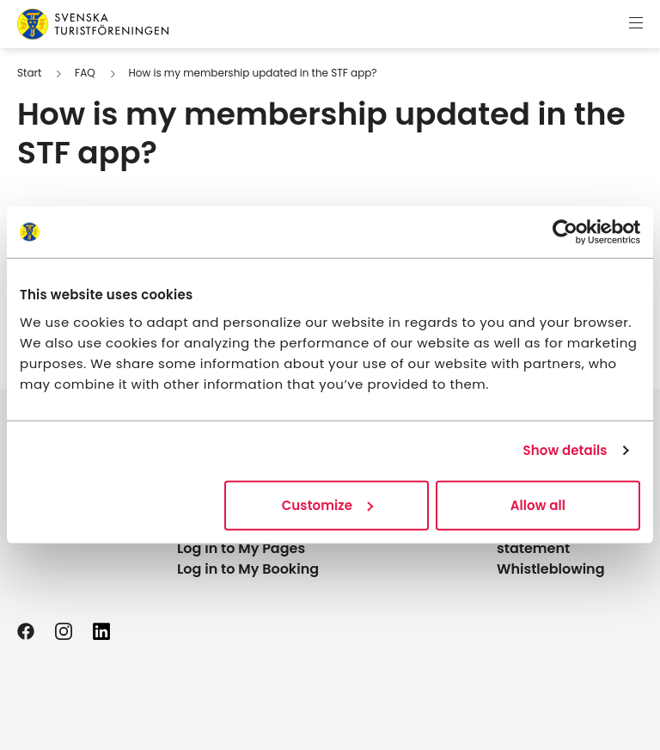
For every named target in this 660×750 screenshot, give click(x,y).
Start (29, 72)
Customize (327, 504)
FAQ (85, 72)
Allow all (537, 504)
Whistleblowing (551, 569)
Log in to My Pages (241, 548)
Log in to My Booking (248, 569)
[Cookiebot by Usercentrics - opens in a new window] (565, 232)
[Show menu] (636, 24)
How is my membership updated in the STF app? (252, 72)
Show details (565, 450)
